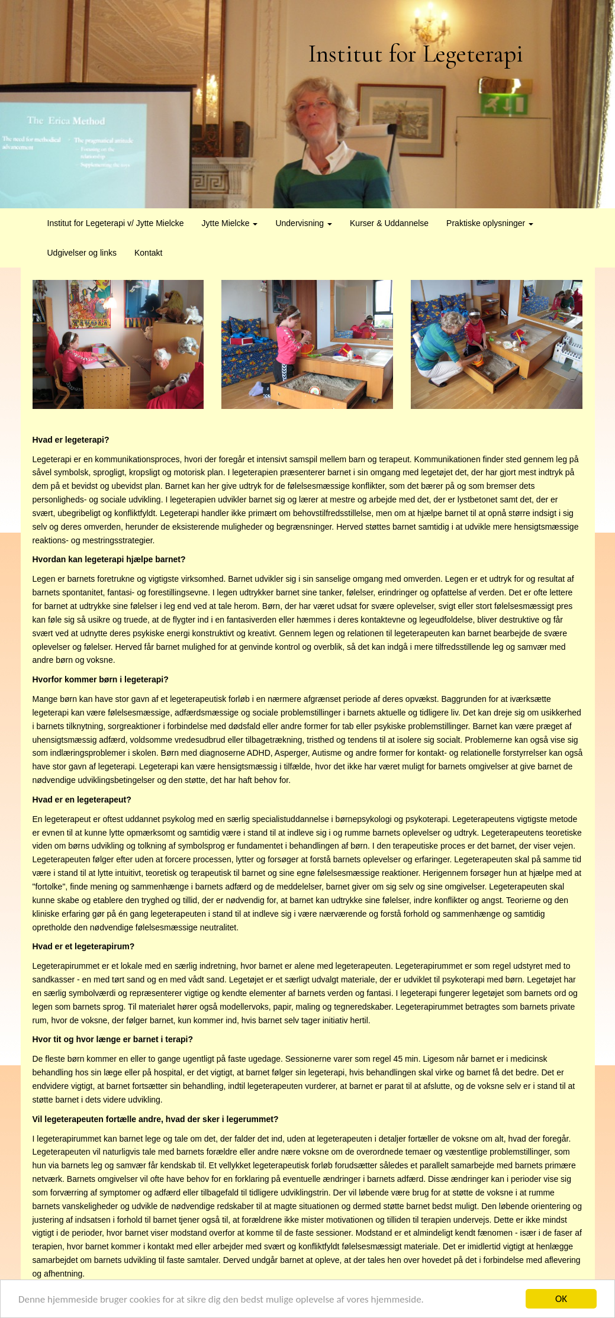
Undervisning (303, 223)
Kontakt (148, 252)
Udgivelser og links (82, 252)
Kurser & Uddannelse (389, 223)
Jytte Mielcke (230, 223)
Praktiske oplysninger (489, 223)
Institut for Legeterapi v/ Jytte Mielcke (115, 223)
